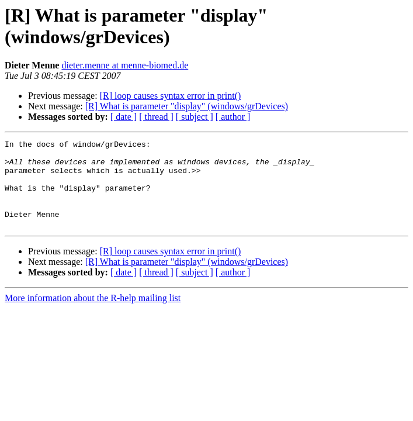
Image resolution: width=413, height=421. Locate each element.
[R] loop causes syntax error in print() (170, 96)
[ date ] (123, 117)
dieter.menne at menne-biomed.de (124, 65)
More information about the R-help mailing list (93, 315)
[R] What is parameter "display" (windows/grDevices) (186, 106)
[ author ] (233, 117)
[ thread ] (156, 117)
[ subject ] (194, 117)
